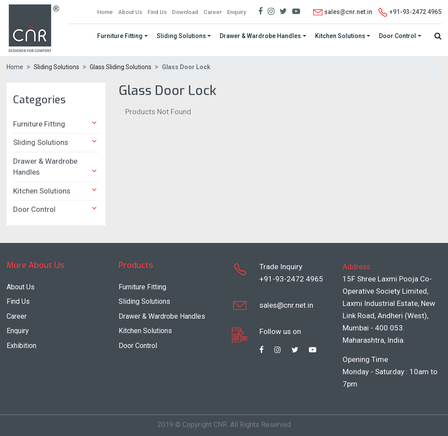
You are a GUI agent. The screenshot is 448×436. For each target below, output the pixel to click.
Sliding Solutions (181, 35)
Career (212, 12)
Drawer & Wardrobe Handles (260, 35)
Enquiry (236, 12)
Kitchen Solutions (340, 35)
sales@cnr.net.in (342, 11)
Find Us (157, 12)
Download (185, 12)
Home (105, 12)
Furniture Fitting (120, 35)
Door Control (397, 35)
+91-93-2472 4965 (291, 278)
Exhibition (21, 345)
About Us (130, 12)
